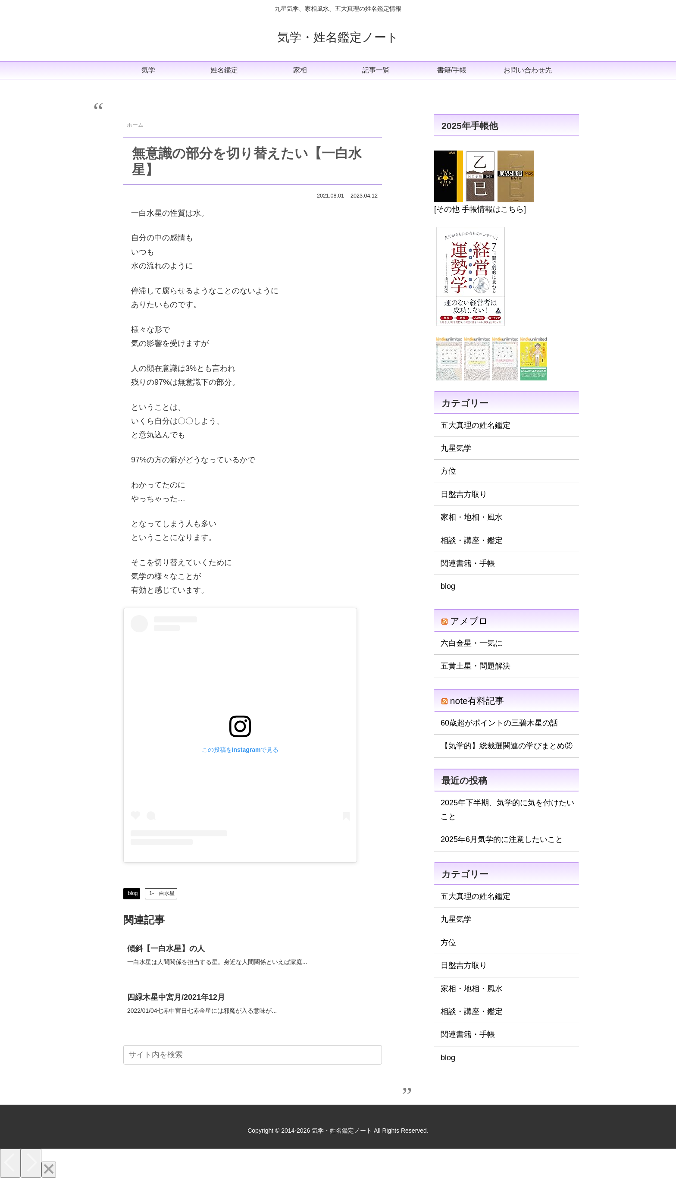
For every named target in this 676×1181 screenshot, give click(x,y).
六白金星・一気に (472, 643)
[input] (252, 1056)
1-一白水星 (162, 893)
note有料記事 (477, 701)
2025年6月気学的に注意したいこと (502, 839)
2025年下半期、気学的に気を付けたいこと (507, 809)
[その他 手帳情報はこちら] (480, 209)
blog (133, 893)
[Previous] (10, 1164)
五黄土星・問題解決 (475, 666)
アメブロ (469, 621)
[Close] (48, 1171)
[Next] (31, 1164)
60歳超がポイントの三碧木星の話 (499, 723)
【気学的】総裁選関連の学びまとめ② (507, 745)
